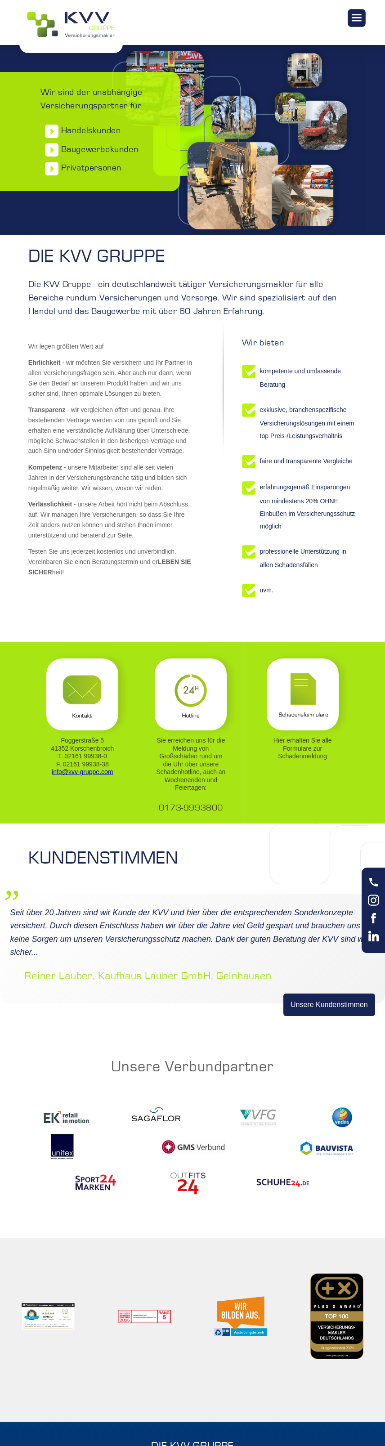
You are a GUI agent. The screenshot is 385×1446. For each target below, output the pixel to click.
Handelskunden (80, 131)
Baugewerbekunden (89, 150)
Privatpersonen (80, 168)
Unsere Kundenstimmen (329, 1004)
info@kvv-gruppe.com (82, 771)
